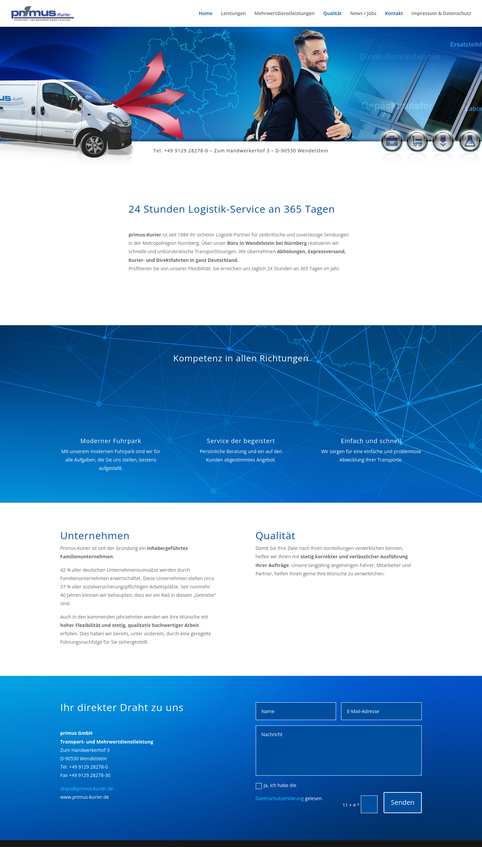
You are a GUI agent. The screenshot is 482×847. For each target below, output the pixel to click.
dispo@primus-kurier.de (86, 788)
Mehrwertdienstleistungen (284, 13)
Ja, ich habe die (276, 785)
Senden (402, 802)
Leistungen (233, 13)
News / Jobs (363, 13)
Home (206, 13)
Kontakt (394, 13)
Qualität (332, 13)
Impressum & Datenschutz (441, 13)
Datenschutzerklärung (279, 798)
